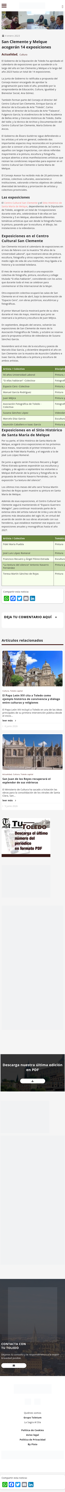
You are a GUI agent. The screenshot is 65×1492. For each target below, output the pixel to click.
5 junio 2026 (11, 806)
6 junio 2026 (11, 726)
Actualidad (9, 54)
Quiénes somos (32, 1412)
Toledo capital (16, 691)
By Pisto (32, 1444)
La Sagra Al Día (32, 1422)
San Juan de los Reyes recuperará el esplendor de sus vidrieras (26, 780)
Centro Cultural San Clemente (21, 202)
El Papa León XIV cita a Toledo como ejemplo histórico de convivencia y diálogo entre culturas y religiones (31, 699)
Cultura (23, 54)
